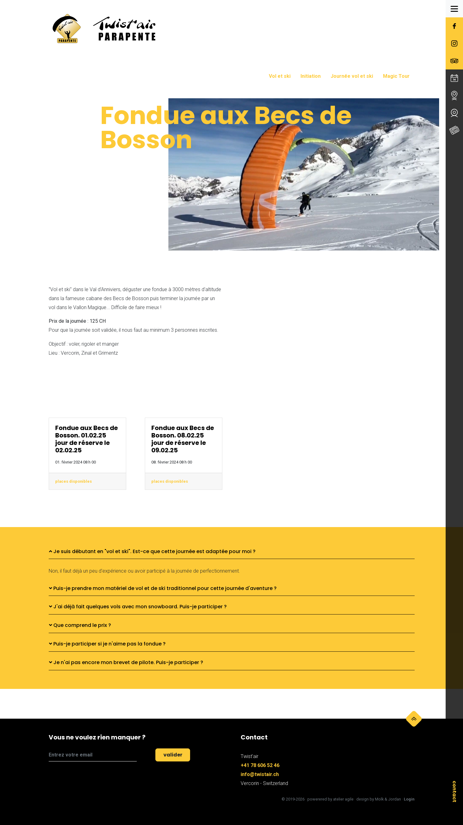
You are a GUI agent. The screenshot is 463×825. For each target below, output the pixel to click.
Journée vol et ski (352, 76)
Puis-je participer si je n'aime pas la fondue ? (107, 643)
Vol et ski (280, 76)
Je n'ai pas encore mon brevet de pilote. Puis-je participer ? (126, 662)
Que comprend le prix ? (80, 625)
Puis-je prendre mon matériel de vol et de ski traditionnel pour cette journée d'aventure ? (163, 588)
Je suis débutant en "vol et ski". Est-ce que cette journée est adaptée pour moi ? (152, 551)
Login (409, 799)
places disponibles (73, 481)
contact (454, 791)
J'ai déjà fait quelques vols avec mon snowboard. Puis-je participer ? (138, 606)
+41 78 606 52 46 (260, 765)
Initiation (311, 76)
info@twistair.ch (260, 774)
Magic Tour (396, 76)
